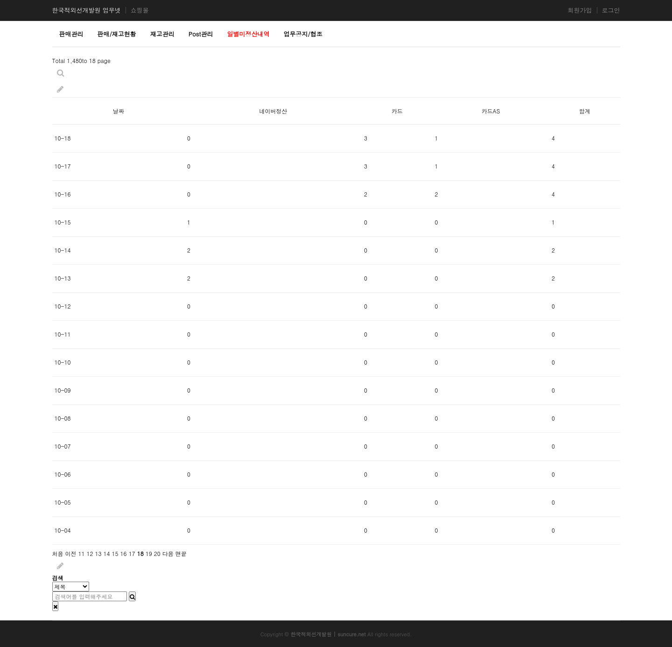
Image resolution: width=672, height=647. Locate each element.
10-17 (63, 166)
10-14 (63, 250)
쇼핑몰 (140, 10)
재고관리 (162, 33)
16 (123, 553)
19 (149, 553)
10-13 (63, 278)
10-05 (63, 502)
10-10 (63, 362)
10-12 (63, 306)
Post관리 (201, 33)
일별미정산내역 (248, 33)
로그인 (611, 10)
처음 (57, 553)
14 (107, 553)
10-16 (63, 194)
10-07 (63, 446)
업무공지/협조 (302, 33)
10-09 (63, 390)
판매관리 (71, 33)
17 (132, 553)
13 (98, 553)
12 (90, 553)
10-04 (63, 530)
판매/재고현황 (116, 33)
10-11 (63, 334)
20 (157, 553)
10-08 (63, 418)
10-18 (63, 138)
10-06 (63, 474)
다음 (168, 553)
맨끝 (181, 553)
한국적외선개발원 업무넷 (86, 10)
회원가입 (580, 10)
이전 (71, 553)
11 (81, 553)
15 (115, 553)
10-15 (63, 222)
